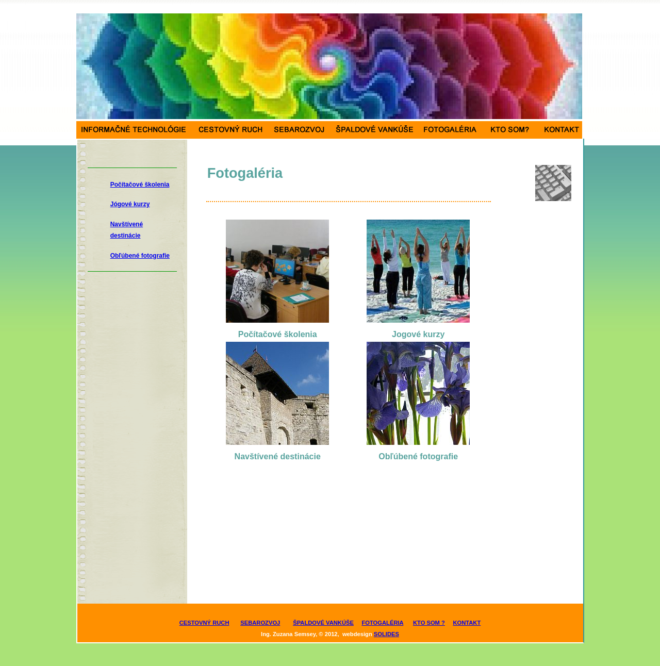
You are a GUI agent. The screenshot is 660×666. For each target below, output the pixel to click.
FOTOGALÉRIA (382, 623)
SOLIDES (386, 634)
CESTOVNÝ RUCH (204, 623)
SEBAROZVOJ (260, 623)
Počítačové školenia (140, 184)
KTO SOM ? (429, 623)
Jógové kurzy (130, 204)
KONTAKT (467, 623)
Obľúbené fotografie (140, 255)
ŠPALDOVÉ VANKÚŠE (323, 623)
